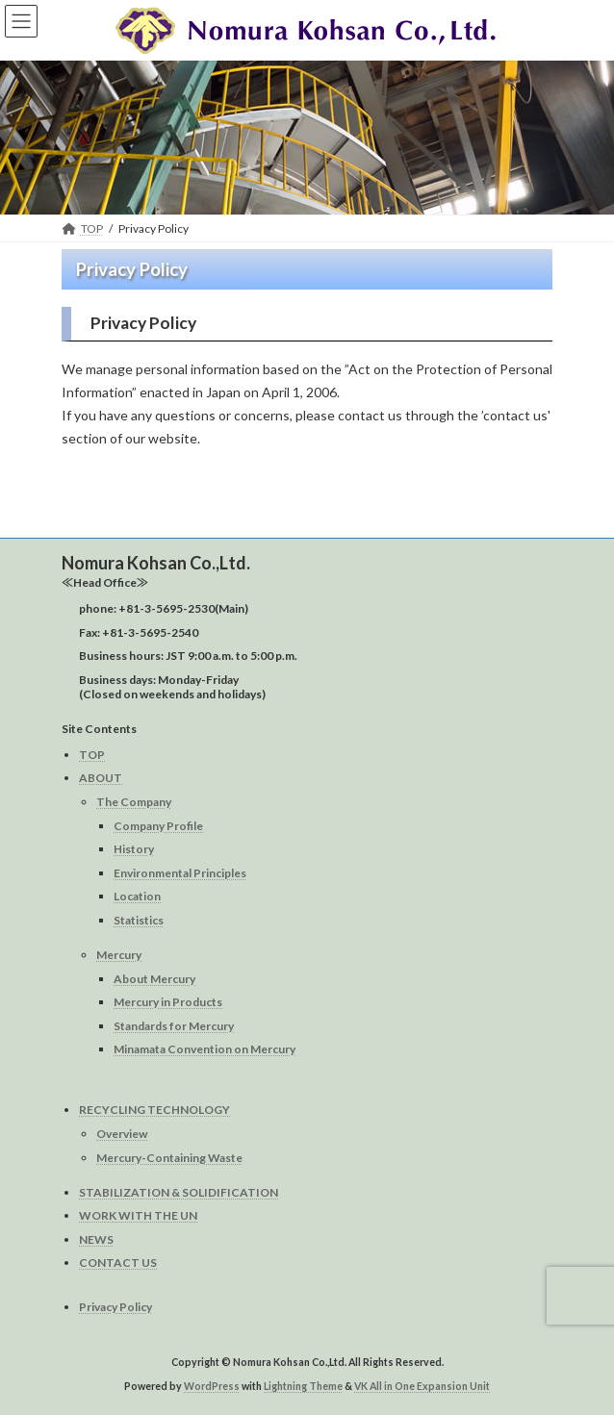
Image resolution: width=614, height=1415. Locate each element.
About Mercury (154, 978)
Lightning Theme (303, 1385)
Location (137, 896)
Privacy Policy (115, 1307)
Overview (121, 1133)
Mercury (118, 955)
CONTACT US (118, 1262)
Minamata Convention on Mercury (204, 1049)
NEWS (96, 1238)
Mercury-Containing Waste (169, 1157)
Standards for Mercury (174, 1025)
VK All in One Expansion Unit (422, 1385)
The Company (133, 802)
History (134, 849)
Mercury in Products (168, 1002)
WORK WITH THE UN (138, 1215)
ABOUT (100, 778)
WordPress (212, 1385)
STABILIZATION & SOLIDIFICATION (178, 1191)
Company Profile (158, 825)
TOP (92, 753)
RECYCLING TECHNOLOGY (154, 1109)
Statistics (139, 920)
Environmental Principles (180, 872)
